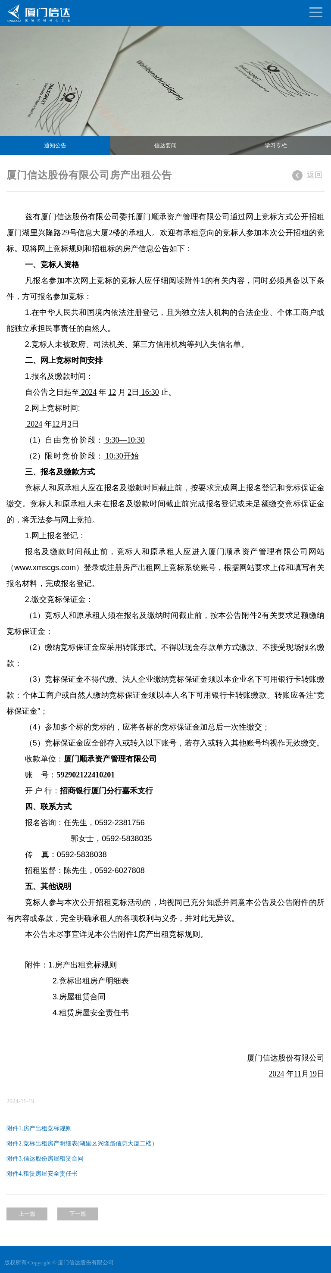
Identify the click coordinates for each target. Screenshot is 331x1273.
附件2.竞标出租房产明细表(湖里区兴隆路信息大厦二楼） (82, 1143)
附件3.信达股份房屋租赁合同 (45, 1158)
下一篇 (77, 1214)
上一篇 (27, 1214)
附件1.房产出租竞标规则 (38, 1128)
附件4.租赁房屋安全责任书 (42, 1173)
